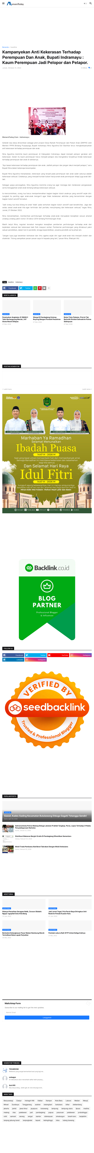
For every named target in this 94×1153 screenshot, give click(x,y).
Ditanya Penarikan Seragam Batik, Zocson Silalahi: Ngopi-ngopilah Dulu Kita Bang (22, 912)
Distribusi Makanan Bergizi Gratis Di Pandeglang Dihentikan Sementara (43, 836)
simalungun (60, 1116)
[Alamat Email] (47, 1012)
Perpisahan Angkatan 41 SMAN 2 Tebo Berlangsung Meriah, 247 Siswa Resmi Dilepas (15, 319)
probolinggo (82, 1112)
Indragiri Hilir (29, 1101)
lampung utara (67, 1108)
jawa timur (23, 1108)
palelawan (23, 1112)
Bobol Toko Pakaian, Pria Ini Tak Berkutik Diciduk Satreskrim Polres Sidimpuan (77, 319)
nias (14, 1112)
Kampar (49, 1101)
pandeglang (40, 1112)
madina (86, 1108)
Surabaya (15, 1104)
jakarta (6, 1108)
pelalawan (71, 1112)
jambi (14, 1108)
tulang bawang (68, 1120)
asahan (37, 1104)
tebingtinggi (48, 1120)
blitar (67, 1104)
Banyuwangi (8, 1101)
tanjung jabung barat (12, 1120)
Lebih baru (8, 389)
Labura (68, 1101)
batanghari (48, 1104)
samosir (13, 1116)
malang (6, 1112)
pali (31, 1112)
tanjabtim (82, 1116)
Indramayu (19, 282)
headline (14, 47)
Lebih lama (86, 389)
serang (22, 1116)
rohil (5, 1116)
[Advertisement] (47, 26)
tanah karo (72, 1116)
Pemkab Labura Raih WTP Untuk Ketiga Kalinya (66, 933)
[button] (3, 3)
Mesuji (85, 1101)
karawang (44, 1108)
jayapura (34, 1108)
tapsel (37, 1120)
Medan (77, 1101)
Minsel (6, 1104)
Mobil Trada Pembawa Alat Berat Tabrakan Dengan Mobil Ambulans (41, 847)
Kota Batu (58, 1101)
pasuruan (60, 1112)
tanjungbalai (27, 1120)
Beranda (5, 47)
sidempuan (48, 1116)
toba (57, 1120)
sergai (30, 1116)
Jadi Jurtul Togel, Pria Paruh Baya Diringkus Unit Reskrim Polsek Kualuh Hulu (67, 912)
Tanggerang (27, 1104)
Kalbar (40, 1101)
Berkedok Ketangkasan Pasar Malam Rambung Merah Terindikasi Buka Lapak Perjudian (23, 934)
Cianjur (19, 1101)
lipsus (78, 1108)
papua (50, 1112)
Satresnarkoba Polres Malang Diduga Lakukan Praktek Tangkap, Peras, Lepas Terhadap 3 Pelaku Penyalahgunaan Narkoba (53, 827)
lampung (55, 1108)
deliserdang (77, 1104)
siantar (38, 1116)
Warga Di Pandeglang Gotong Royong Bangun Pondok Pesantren (47, 318)
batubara (58, 1104)
